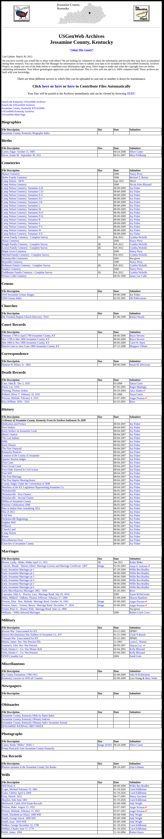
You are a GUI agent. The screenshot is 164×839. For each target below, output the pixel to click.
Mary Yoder (151, 678)
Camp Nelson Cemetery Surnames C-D (22, 191)
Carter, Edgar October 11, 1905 (18, 151)
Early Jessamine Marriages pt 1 (18, 569)
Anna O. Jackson (138, 566)
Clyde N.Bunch (138, 634)
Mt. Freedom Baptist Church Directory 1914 (25, 317)
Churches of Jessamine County (18, 543)
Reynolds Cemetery (12, 262)
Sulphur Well (9, 522)
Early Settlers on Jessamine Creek (19, 431)
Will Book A (8, 785)
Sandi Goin (135, 656)
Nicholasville (9, 490)
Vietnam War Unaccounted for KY (20, 638)
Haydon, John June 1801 (14, 800)
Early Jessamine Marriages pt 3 (18, 576)
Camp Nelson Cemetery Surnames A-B (22, 188)
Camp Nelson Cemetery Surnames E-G (22, 195)
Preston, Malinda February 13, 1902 (21, 811)
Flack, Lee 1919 (10, 387)
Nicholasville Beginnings (15, 519)
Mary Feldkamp (138, 155)
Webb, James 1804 (12, 832)
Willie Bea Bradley (139, 569)
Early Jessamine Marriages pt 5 (18, 583)
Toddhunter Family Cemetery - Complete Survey (27, 272)
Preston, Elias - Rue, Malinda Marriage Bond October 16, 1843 (35, 601)
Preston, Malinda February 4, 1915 (20, 398)
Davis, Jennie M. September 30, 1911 (21, 155)
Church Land (9, 529)
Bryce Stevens (137, 335)
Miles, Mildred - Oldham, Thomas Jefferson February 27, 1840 (34, 597)
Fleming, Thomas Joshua (15, 390)
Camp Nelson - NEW (13, 181)
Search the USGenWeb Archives (18, 105)
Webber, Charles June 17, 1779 (18, 828)
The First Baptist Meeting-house (18, 480)
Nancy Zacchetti (138, 796)
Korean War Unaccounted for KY (19, 631)
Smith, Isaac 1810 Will (14, 821)
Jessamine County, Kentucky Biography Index (26, 133)
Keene (5, 536)
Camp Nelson (9, 533)
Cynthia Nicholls (138, 237)
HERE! (131, 93)
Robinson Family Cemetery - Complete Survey (26, 265)
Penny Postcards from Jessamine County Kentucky (28, 748)
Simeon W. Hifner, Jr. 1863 (16, 364)
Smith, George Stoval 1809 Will (19, 818)
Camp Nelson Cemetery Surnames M (21, 209)
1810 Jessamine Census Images (18, 294)
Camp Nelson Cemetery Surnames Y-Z (22, 233)
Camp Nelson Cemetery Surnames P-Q (22, 216)
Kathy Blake (136, 562)
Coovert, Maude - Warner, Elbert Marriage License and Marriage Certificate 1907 (44, 566)
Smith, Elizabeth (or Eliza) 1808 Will (21, 814)
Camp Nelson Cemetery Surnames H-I (22, 198)
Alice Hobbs (136, 390)
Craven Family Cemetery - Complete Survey (25, 237)
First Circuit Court (11, 466)
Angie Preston (137, 398)
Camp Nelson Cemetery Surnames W (21, 230)
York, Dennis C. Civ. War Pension (20, 652)
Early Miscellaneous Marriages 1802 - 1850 (24, 590)
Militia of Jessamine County (16, 501)
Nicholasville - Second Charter (18, 497)
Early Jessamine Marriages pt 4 (18, 580)
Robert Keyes (137, 832)
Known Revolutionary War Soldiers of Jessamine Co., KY (32, 634)
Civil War (7, 515)
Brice (132, 401)
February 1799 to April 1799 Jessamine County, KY (28, 335)
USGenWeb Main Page (13, 114)
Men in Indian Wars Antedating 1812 (21, 508)
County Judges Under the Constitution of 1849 (26, 483)
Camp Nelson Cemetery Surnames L (21, 205)
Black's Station (9, 434)
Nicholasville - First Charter (16, 494)
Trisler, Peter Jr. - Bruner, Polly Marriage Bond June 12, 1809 (34, 609)
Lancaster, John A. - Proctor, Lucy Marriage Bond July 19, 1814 (35, 594)
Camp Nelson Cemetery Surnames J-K (22, 202)
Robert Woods (137, 317)
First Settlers (8, 427)
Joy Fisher (135, 188)
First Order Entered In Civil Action (20, 469)
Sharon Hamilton (138, 597)
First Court (7, 462)
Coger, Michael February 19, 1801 (19, 789)
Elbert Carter (136, 151)
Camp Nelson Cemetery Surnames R (21, 219)
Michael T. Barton (139, 177)
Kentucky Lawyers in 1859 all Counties (22, 678)
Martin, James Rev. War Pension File (21, 641)
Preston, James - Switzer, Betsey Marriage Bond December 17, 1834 (38, 605)
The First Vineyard (11, 448)
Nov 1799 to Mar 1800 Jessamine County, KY (26, 339)
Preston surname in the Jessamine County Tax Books (29, 767)
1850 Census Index (12, 298)
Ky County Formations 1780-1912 (19, 674)
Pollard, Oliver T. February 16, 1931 (21, 394)
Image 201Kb (105, 745)
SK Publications (138, 298)
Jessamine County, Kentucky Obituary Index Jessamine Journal (34, 722)
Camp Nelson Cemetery (14, 184)
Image (101, 566)
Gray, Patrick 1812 (12, 796)
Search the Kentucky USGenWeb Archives (23, 101)
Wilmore (6, 526)
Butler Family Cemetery (14, 177)
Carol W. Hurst (137, 342)
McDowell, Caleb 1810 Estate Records (22, 803)
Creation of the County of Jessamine (20, 455)
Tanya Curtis (136, 383)
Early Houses (9, 445)
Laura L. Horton (138, 641)
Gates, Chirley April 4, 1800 (16, 793)
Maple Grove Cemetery (14, 251)
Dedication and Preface (14, 424)
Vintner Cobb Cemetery (14, 276)
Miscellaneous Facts (12, 540)
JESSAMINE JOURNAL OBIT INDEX (22, 726)
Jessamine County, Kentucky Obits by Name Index (28, 715)
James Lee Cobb (138, 276)
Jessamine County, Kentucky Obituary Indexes (26, 719)
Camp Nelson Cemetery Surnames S (21, 223)
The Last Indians (10, 438)
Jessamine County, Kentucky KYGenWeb (23, 108)
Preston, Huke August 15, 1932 (18, 807)
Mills (5, 441)
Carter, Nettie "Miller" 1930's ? (18, 745)
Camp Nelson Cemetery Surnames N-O (22, 212)
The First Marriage (11, 476)
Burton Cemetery (11, 174)
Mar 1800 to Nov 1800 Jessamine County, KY (26, 342)
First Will (7, 473)
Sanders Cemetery (11, 269)
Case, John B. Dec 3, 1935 (16, 383)
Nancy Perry (136, 174)
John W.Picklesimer (140, 674)
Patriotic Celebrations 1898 (16, 504)
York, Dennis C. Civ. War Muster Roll (22, 649)
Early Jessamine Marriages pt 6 (18, 587)
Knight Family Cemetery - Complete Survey (25, 244)
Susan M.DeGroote (140, 594)
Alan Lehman (137, 767)
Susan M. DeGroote (140, 364)
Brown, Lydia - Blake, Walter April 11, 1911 (25, 562)
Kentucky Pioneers (11, 452)
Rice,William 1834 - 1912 (15, 401)
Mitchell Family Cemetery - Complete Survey (25, 254)
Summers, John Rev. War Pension (19, 645)
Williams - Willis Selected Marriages (21, 612)
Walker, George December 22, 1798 (20, 825)
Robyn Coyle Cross (140, 612)
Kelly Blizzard (137, 649)
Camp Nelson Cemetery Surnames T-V (22, 226)
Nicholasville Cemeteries (15, 258)
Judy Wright (136, 803)
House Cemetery (10, 240)
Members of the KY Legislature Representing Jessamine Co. (33, 487)
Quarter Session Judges (14, 459)
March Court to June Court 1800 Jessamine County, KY (30, 346)
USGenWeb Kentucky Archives (18, 111)
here (45, 86)
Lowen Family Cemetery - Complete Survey (25, 247)
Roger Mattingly (138, 387)
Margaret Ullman (138, 346)
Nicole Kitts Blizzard (141, 184)
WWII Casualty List (12, 656)
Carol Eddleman (138, 789)
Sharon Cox (136, 645)
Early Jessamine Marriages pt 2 (18, 573)
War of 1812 (8, 512)
